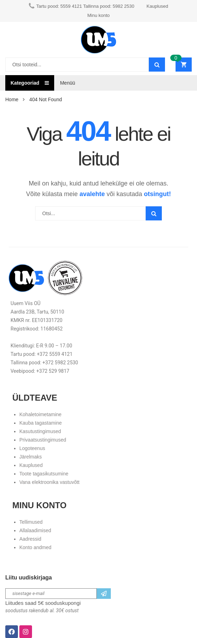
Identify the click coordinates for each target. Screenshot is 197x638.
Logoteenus (32, 448)
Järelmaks (30, 457)
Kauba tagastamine (40, 423)
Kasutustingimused (40, 431)
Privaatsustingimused (42, 440)
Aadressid (30, 539)
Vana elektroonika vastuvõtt (49, 482)
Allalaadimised (35, 530)
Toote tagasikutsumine (43, 473)
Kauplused (31, 465)
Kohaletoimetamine (40, 414)
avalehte (92, 194)
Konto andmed (35, 547)
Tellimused (31, 522)
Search (154, 213)
